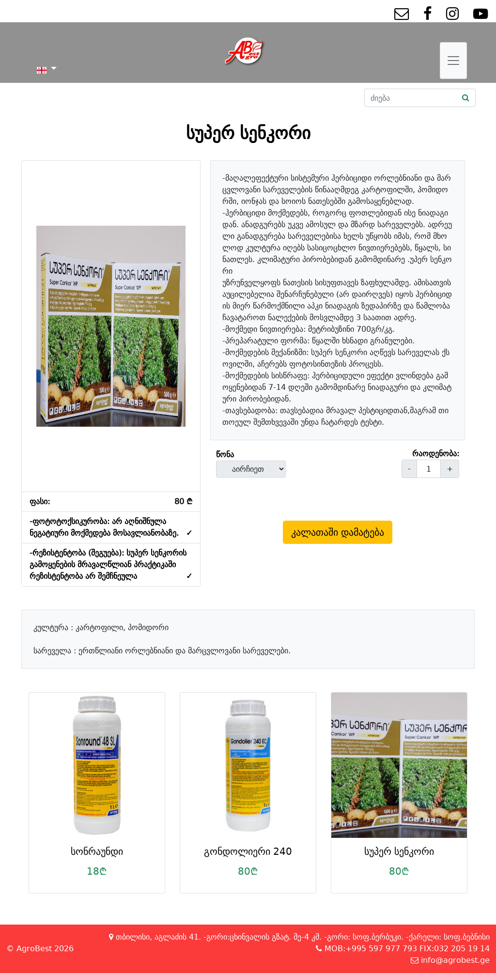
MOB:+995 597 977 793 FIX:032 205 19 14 (403, 948)
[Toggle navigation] (453, 60)
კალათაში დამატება (337, 532)
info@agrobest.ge (450, 960)
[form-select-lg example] (251, 469)
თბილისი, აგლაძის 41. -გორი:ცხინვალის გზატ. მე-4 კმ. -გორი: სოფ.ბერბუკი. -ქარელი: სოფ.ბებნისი (299, 937)
